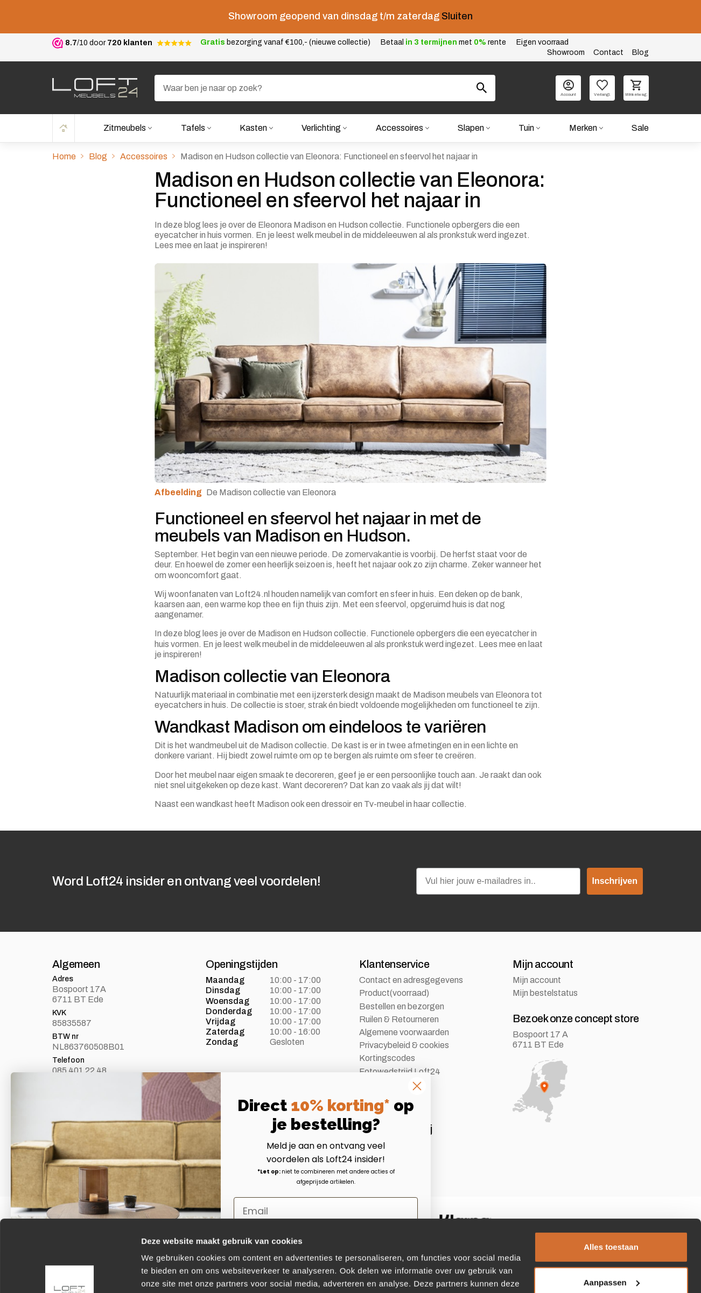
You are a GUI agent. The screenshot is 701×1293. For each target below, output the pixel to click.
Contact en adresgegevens (411, 980)
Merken (583, 127)
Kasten (253, 127)
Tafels (193, 127)
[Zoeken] (325, 88)
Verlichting (321, 127)
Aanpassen (612, 1214)
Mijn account (537, 980)
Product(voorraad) (394, 992)
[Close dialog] (417, 1086)
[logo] (94, 87)
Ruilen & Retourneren (399, 1019)
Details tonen (166, 1271)
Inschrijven (614, 881)
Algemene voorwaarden (404, 1032)
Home (63, 128)
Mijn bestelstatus (545, 992)
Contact (608, 52)
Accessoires (399, 127)
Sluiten (457, 16)
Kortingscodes (387, 1058)
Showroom (566, 52)
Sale (640, 127)
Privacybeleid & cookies (404, 1045)
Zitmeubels (124, 127)
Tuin (526, 127)
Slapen (471, 127)
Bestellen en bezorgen (401, 1006)
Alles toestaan (611, 1179)
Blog (640, 52)
